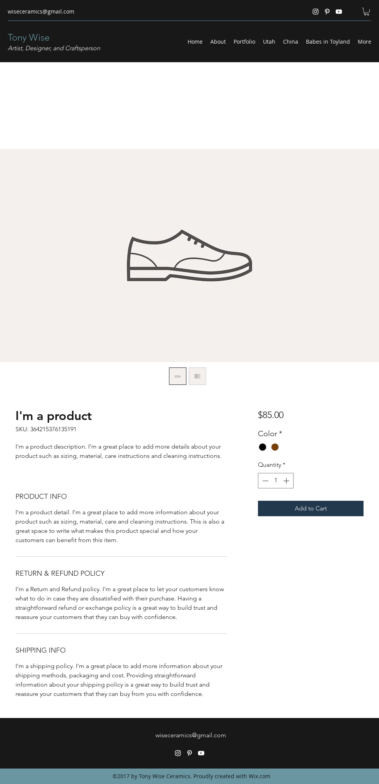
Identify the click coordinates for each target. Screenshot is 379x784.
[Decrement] (264, 480)
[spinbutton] (276, 480)
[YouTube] (339, 11)
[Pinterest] (327, 11)
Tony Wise (29, 37)
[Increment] (287, 480)
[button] (366, 11)
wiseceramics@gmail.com (41, 11)
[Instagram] (315, 11)
